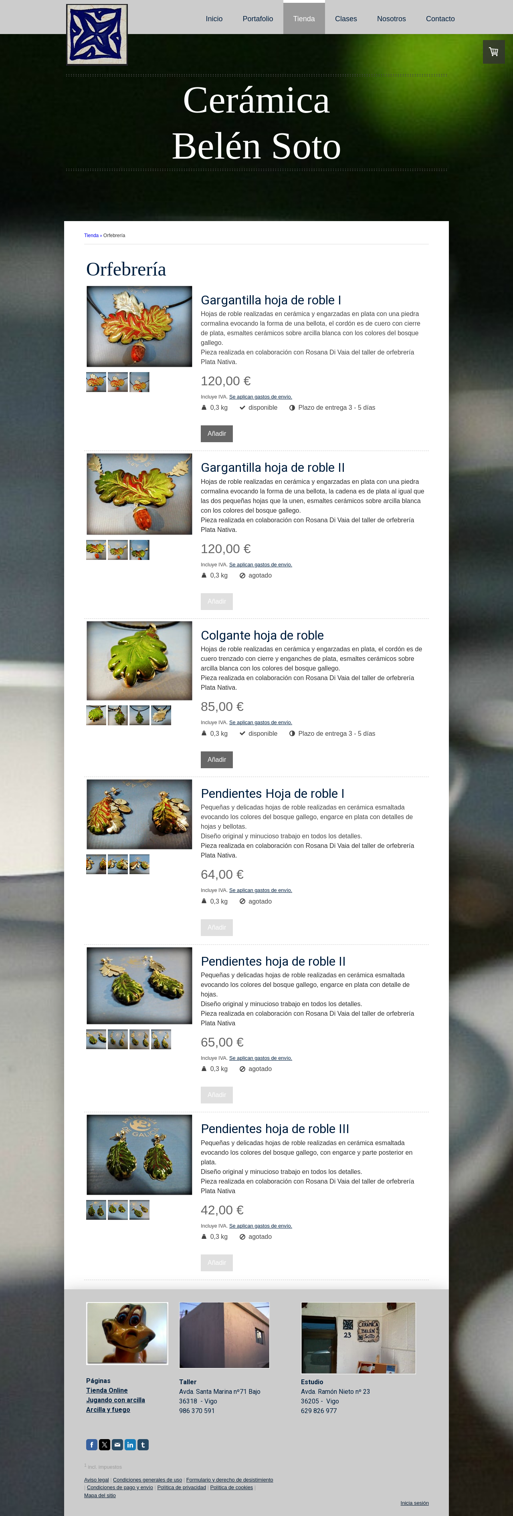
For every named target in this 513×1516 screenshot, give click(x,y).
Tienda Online (107, 1390)
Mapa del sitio (100, 1495)
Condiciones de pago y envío (120, 1487)
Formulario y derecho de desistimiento (229, 1480)
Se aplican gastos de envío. (260, 397)
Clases (346, 19)
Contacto (440, 19)
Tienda (304, 19)
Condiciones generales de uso (147, 1480)
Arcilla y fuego (108, 1409)
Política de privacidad (181, 1487)
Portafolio (257, 19)
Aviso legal (96, 1480)
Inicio (214, 19)
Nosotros (391, 19)
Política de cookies (231, 1487)
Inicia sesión (415, 1503)
